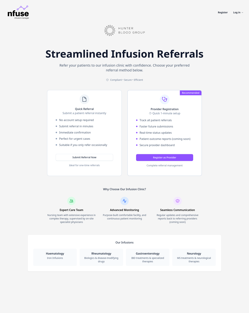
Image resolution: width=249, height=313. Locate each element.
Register (223, 12)
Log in (238, 12)
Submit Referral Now (84, 157)
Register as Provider (164, 157)
